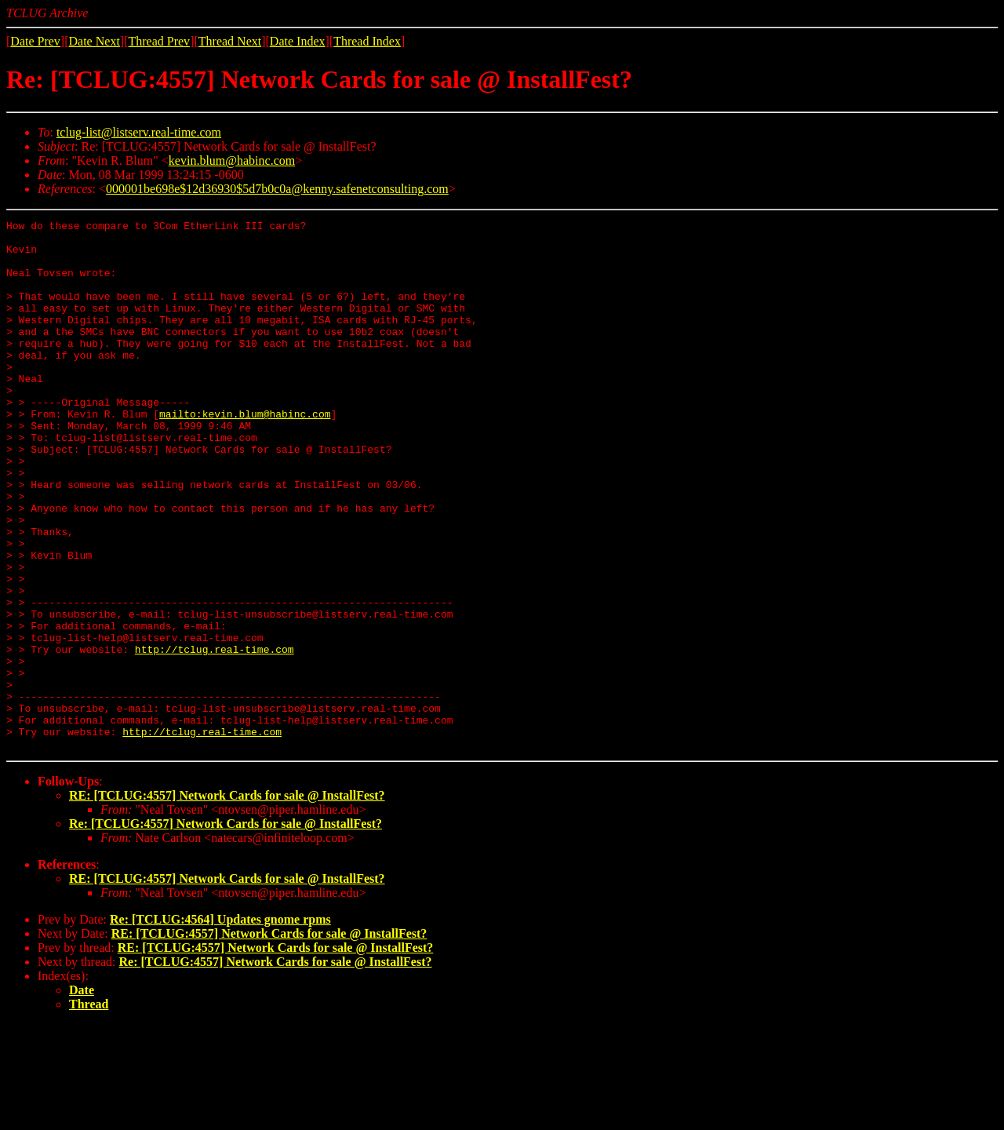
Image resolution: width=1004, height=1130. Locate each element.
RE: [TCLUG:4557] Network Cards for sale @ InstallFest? (227, 901)
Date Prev (35, 41)
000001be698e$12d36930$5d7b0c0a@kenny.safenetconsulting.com (277, 188)
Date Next (94, 41)
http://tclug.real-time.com (214, 736)
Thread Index (367, 41)
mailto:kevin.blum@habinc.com (244, 454)
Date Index (298, 41)
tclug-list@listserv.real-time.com (138, 132)
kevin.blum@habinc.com (232, 160)
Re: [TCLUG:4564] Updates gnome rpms (220, 1025)
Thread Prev (159, 41)
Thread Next (229, 41)
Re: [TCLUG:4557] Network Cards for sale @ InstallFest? (225, 929)
